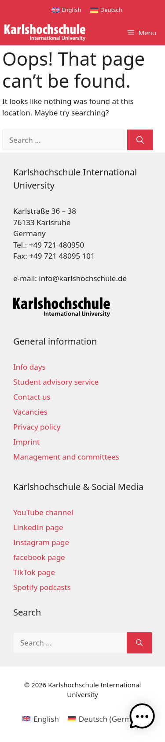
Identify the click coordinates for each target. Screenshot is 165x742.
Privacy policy (36, 427)
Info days (29, 367)
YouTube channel (43, 512)
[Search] (140, 140)
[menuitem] (66, 9)
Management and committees (66, 457)
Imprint (26, 442)
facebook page (39, 557)
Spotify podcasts (42, 587)
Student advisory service (56, 382)
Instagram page (41, 542)
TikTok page (34, 572)
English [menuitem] (71, 10)
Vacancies (30, 412)
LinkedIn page (38, 527)
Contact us (32, 397)
